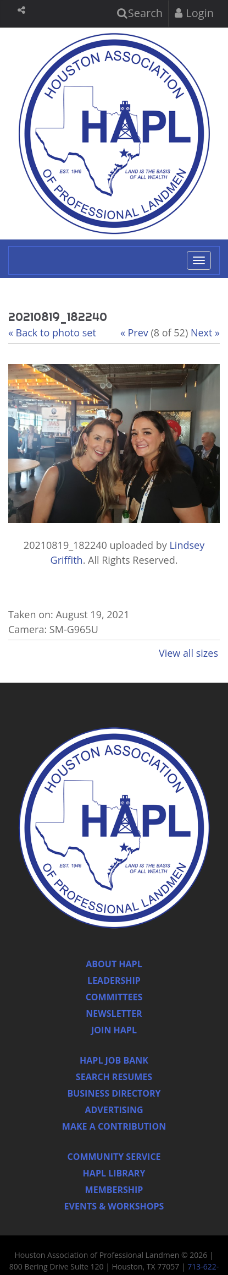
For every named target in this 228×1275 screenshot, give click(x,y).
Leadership (114, 980)
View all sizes (188, 653)
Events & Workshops (114, 1206)
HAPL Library (114, 1173)
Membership (114, 1190)
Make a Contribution (114, 1126)
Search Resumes (114, 1077)
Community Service (113, 1157)
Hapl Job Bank (114, 1060)
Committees (114, 997)
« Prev (134, 332)
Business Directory (113, 1093)
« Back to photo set (52, 332)
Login (194, 13)
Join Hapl (114, 1030)
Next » (205, 332)
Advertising (114, 1110)
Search (140, 13)
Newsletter (114, 1013)
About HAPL (114, 964)
